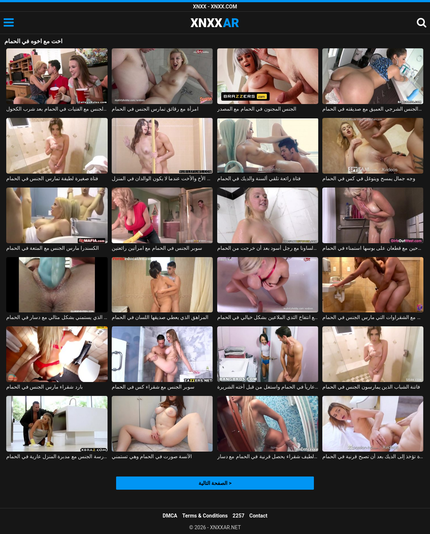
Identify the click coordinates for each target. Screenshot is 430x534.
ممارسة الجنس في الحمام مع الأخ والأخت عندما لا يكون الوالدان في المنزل (162, 178)
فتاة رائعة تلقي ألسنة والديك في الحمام (259, 178)
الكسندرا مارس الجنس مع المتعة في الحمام (52, 248)
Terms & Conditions (205, 516)
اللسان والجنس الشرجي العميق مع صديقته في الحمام (372, 109)
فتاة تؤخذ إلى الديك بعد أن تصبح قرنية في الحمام (372, 456)
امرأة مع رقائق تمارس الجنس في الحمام (155, 109)
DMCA (170, 516)
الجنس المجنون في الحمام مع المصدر (256, 109)
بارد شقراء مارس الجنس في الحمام (44, 387)
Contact (258, 516)
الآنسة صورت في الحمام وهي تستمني (152, 456)
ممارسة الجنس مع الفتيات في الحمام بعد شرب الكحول (56, 109)
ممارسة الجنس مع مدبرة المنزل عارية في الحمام (56, 456)
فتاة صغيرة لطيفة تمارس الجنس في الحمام (52, 178)
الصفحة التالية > (215, 483)
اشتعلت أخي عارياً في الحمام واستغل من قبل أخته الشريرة (267, 387)
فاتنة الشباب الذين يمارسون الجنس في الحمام (371, 387)
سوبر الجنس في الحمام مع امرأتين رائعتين (157, 248)
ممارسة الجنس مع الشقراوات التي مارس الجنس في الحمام (372, 317)
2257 (238, 516)
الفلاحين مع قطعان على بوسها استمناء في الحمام (372, 248)
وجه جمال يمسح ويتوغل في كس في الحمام (368, 178)
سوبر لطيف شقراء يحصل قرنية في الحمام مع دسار (267, 456)
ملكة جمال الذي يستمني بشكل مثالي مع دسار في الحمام (56, 317)
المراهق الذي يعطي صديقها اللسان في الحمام (160, 317)
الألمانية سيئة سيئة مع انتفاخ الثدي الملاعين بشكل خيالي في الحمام (267, 317)
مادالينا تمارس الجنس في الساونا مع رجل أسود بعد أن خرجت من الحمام (267, 248)
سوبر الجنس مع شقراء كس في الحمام (153, 387)
